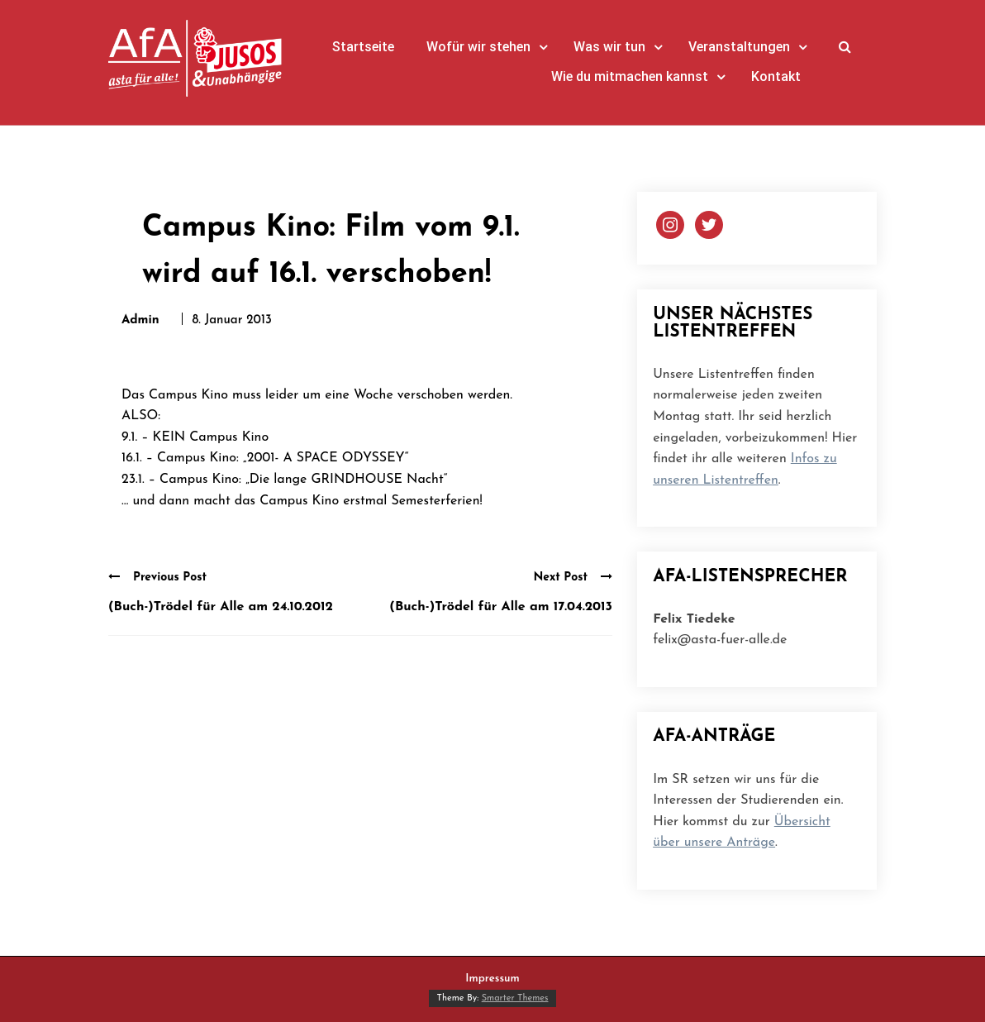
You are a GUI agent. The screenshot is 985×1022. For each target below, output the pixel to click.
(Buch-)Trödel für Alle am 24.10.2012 (220, 607)
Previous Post (157, 577)
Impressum (492, 978)
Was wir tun (609, 47)
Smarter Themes (515, 998)
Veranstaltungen (739, 47)
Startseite (363, 47)
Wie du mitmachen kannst (629, 77)
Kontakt (776, 77)
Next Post (572, 577)
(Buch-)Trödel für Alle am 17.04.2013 (500, 607)
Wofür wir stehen (478, 47)
